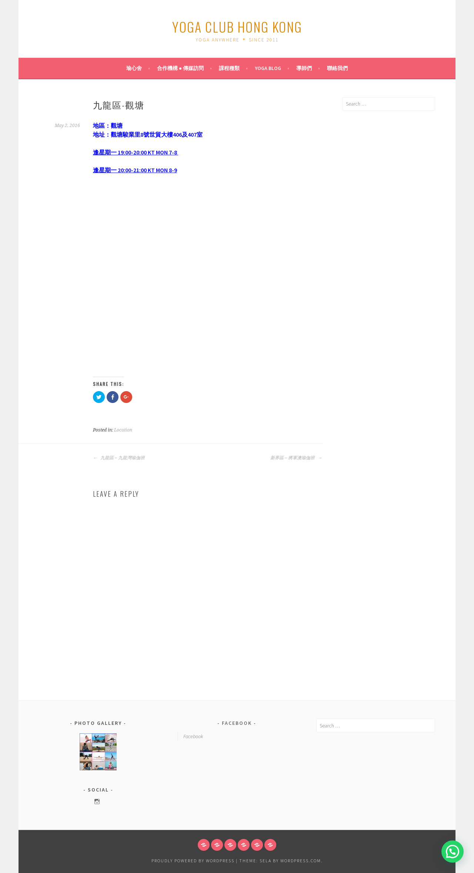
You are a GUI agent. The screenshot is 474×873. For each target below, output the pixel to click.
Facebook (237, 723)
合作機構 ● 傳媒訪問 (180, 68)
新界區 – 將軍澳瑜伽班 (296, 457)
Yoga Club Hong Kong (237, 26)
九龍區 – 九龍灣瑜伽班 (119, 457)
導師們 (304, 68)
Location (123, 430)
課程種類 (229, 68)
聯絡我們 (337, 68)
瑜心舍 (134, 68)
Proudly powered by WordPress (192, 860)
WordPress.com (300, 860)
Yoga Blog (268, 68)
